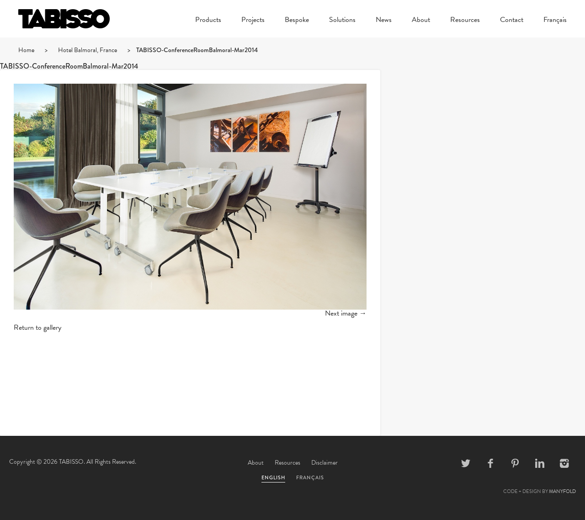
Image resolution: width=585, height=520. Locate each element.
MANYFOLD (562, 491)
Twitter (465, 463)
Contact (511, 20)
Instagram (564, 463)
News (384, 20)
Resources (465, 20)
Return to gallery (37, 327)
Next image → (346, 313)
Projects (253, 20)
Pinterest (515, 463)
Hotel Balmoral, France (87, 50)
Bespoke (297, 20)
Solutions (342, 20)
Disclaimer (324, 462)
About (421, 20)
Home (26, 50)
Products (208, 20)
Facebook (490, 463)
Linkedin (539, 463)
